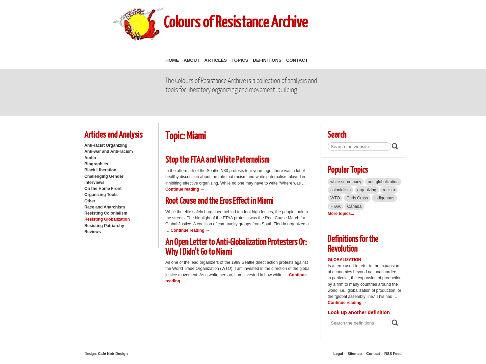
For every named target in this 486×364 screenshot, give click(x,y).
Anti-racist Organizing (105, 145)
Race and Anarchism (104, 207)
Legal (338, 354)
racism (389, 190)
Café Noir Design (113, 354)
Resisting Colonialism (105, 213)
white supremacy (345, 181)
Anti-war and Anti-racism (108, 151)
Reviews (92, 231)
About (192, 60)
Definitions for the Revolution (353, 243)
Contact (297, 60)
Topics (240, 60)
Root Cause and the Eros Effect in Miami (219, 200)
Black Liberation (100, 170)
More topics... (341, 213)
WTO (335, 198)
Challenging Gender (104, 176)
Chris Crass (357, 198)
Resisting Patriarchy (104, 225)
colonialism (340, 190)
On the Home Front (103, 188)
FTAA (335, 206)
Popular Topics (348, 169)
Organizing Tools (101, 194)
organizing (366, 190)
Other (89, 201)
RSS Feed (393, 354)
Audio (90, 158)
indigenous (385, 198)
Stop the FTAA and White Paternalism (217, 159)
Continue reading (185, 189)
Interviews (94, 182)
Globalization (344, 259)
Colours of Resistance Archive (235, 21)
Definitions (267, 60)
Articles (215, 60)
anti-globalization (383, 181)
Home (172, 60)
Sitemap (354, 354)
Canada (354, 206)
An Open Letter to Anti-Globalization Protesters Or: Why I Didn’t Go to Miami (236, 246)
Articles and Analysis (113, 134)
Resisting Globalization (107, 219)
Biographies (96, 164)
